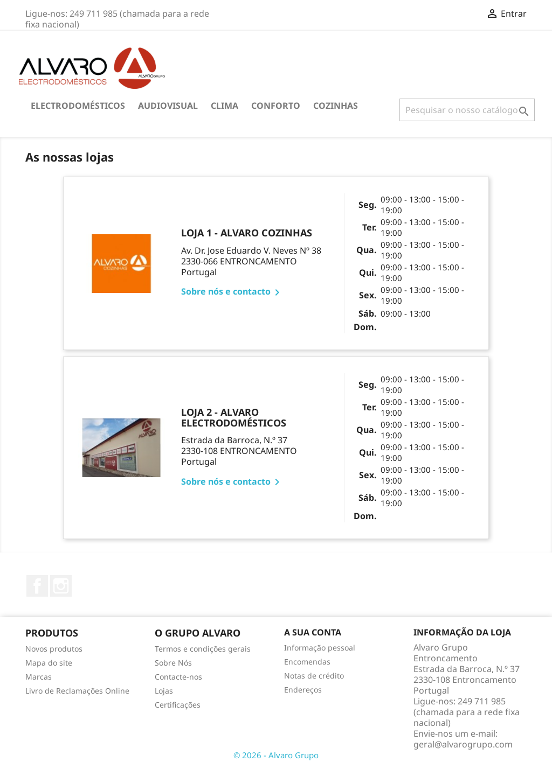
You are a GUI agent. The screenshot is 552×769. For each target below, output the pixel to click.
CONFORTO (275, 105)
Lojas (164, 691)
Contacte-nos (178, 677)
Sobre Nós (173, 663)
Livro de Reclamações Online (77, 691)
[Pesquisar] (467, 110)
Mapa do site (48, 663)
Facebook (37, 586)
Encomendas (307, 661)
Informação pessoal (319, 647)
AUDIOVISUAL (168, 105)
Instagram (61, 586)
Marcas (38, 677)
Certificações (178, 705)
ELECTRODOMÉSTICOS (78, 105)
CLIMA (224, 105)
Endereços (303, 689)
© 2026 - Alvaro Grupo (276, 755)
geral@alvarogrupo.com (463, 744)
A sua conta (312, 632)
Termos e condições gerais (203, 649)
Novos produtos (53, 649)
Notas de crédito (314, 675)
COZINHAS (335, 105)
